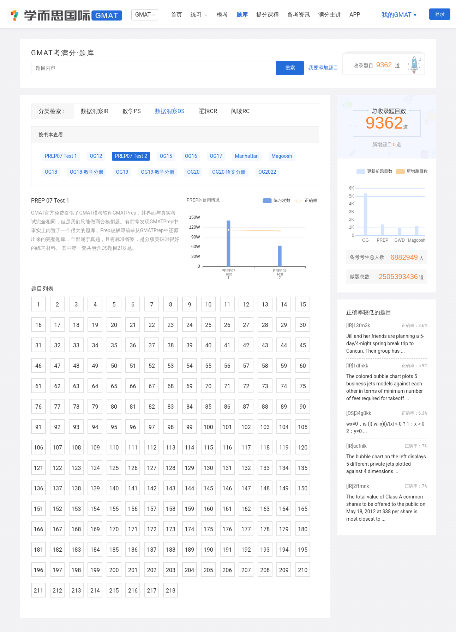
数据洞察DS (170, 111)
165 (302, 509)
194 (284, 549)
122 (57, 468)
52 (152, 366)
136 (38, 488)
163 (265, 509)
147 (246, 488)
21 (133, 325)
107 (57, 447)
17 (57, 325)
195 (302, 549)
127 (151, 468)
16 (38, 325)
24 (189, 325)
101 (227, 427)
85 (208, 406)
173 (170, 529)
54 (189, 366)
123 (76, 468)
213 (76, 590)
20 (114, 325)
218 (170, 590)
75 (303, 386)
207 (246, 570)
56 (227, 366)
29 (284, 325)
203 (170, 570)
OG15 (166, 156)
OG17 (216, 156)
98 (170, 427)
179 (284, 529)
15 (303, 304)
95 (114, 427)
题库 (242, 14)
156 (133, 509)
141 (133, 488)
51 (133, 366)
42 (246, 345)
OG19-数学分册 (158, 172)
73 (265, 386)
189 (189, 549)
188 (170, 549)
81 (133, 406)
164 (284, 509)
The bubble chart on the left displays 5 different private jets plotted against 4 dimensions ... (386, 464)
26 (227, 325)
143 (170, 488)
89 (284, 406)
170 (114, 529)
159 (189, 509)
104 (284, 427)
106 (38, 447)
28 (265, 325)
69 (189, 386)
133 (265, 468)
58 (265, 366)
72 (246, 386)
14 (284, 304)
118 (265, 447)
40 (208, 345)
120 (302, 447)
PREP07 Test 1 (61, 156)
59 (284, 366)
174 (189, 529)
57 (246, 366)
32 (57, 345)
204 (189, 570)
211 (38, 590)
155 (114, 509)
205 (208, 570)
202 (151, 570)
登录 (440, 14)
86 (227, 406)
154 (95, 509)
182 (57, 549)
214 (95, 590)
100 (208, 427)
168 (76, 529)
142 (151, 488)
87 (246, 406)
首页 (176, 14)
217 (151, 590)
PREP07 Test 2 (131, 156)
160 (208, 509)
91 (38, 427)
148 (265, 488)
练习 (196, 14)
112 (151, 447)
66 (133, 386)
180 (302, 529)
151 (38, 509)
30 (303, 325)
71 (227, 386)
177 (246, 529)
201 (133, 570)
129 (189, 468)
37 (152, 345)
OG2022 (267, 172)
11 (227, 304)
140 (114, 488)
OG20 (193, 172)
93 (76, 427)
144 (189, 488)
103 (265, 427)
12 (246, 304)
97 (152, 427)
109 (95, 447)
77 (57, 406)
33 (76, 345)
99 (189, 427)
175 (208, 529)
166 (38, 529)
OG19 (122, 172)
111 (133, 447)
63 (76, 386)
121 (38, 468)
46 (38, 366)
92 (57, 427)
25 (208, 325)
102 (246, 427)
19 (95, 325)
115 (208, 447)
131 (227, 468)
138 (76, 488)
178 (265, 529)
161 (227, 509)
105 (302, 427)
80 (114, 406)
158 (170, 509)
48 (76, 366)
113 (170, 447)
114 (189, 447)
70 (208, 386)
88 (265, 406)
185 (114, 549)
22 (152, 325)
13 (265, 304)
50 (114, 366)
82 (152, 406)
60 (303, 366)
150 (302, 488)
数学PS (131, 111)
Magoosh (281, 156)
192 (246, 549)
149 (284, 488)
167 (57, 529)
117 (246, 447)
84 (189, 406)
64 (95, 386)
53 (170, 366)
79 (95, 406)
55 (208, 366)
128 (170, 468)
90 (303, 406)
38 (170, 345)
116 (227, 447)
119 (284, 447)
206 (227, 570)
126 (133, 468)
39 (189, 345)
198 (76, 570)
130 (208, 468)
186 (133, 549)
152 (57, 509)
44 (284, 345)
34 (95, 345)
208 (265, 570)
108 (76, 447)
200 (114, 570)
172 (151, 529)
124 (95, 468)
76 (38, 406)
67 (152, 386)
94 (95, 427)
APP (354, 14)
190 (208, 549)
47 (57, 366)
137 (57, 488)
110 (114, 447)
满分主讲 (329, 14)
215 (114, 590)
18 (76, 325)
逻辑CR (208, 111)
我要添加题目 (323, 67)
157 (151, 509)
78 (76, 406)
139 (95, 488)
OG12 (96, 156)
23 (170, 325)
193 (265, 549)
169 (95, 529)
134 (284, 468)
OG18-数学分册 (86, 172)
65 (114, 386)
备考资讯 (298, 14)
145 (208, 488)
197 (57, 570)
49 (95, 366)
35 (114, 345)
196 (38, 570)
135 (302, 468)
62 (57, 386)
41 (227, 345)
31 (38, 345)
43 (265, 345)
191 (227, 549)
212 (57, 590)
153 (76, 509)
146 (227, 488)
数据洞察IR (94, 111)
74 (284, 386)
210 (302, 570)
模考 (222, 14)
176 (227, 529)
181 (38, 549)
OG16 (191, 156)
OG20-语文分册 (229, 172)
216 (133, 590)
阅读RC (240, 111)
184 (95, 549)
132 (246, 468)
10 (208, 304)
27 (246, 325)
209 (284, 570)
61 (38, 386)
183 (76, 549)
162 (246, 509)
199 (95, 570)
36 (133, 345)
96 (133, 427)
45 (303, 345)
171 (133, 529)
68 (170, 386)
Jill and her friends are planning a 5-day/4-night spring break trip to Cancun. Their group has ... (385, 343)
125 (114, 468)
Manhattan (247, 156)
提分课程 (267, 14)
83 (170, 406)
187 (151, 549)
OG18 (51, 172)
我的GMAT (397, 14)
